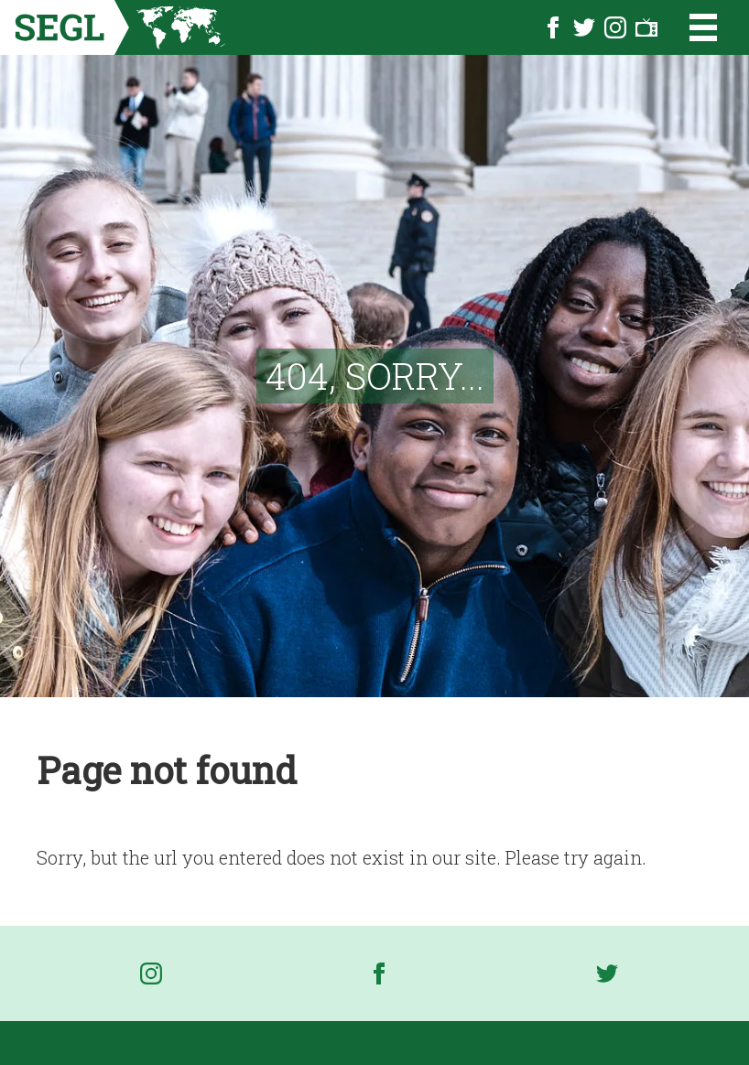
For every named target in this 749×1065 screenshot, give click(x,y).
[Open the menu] (692, 27)
